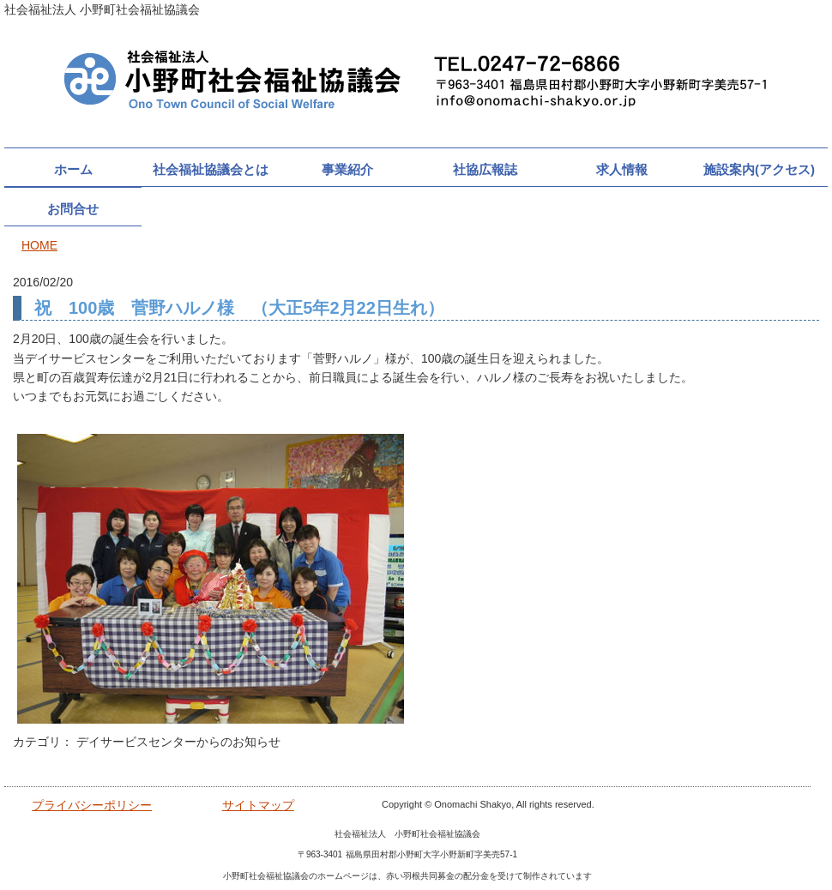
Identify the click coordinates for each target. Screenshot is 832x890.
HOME (39, 245)
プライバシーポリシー (92, 805)
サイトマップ (258, 805)
